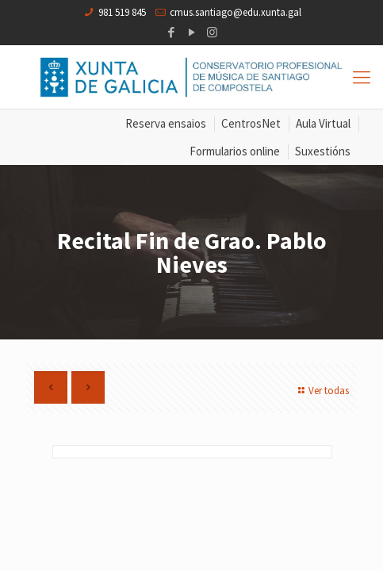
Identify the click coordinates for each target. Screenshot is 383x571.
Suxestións (322, 151)
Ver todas (321, 390)
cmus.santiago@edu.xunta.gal (235, 12)
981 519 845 (122, 12)
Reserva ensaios (165, 123)
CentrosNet (251, 123)
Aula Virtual (323, 123)
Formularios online (235, 151)
